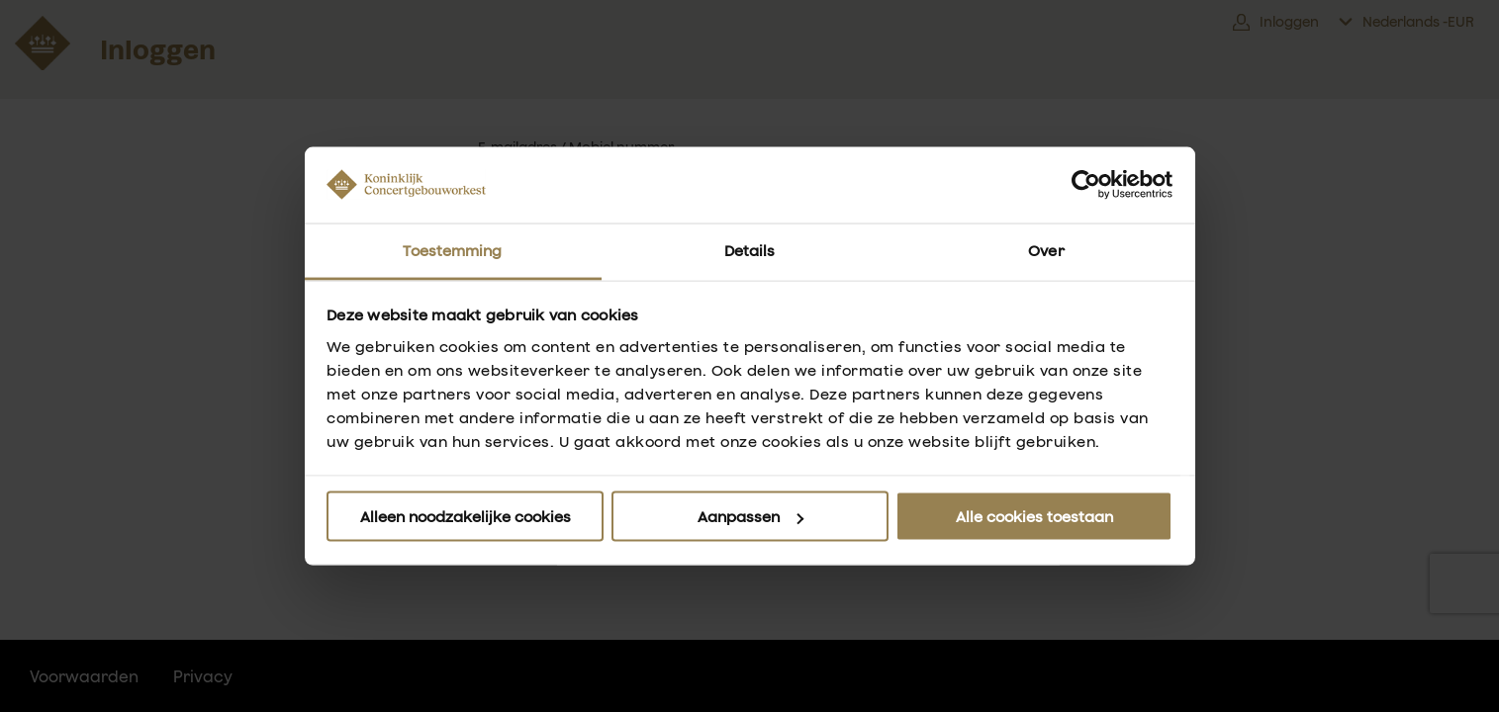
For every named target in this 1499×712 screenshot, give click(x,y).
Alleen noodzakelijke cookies (465, 516)
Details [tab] (750, 249)
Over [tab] (1046, 249)
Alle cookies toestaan (1034, 516)
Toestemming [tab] (452, 249)
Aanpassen (750, 516)
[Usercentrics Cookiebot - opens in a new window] (1085, 185)
